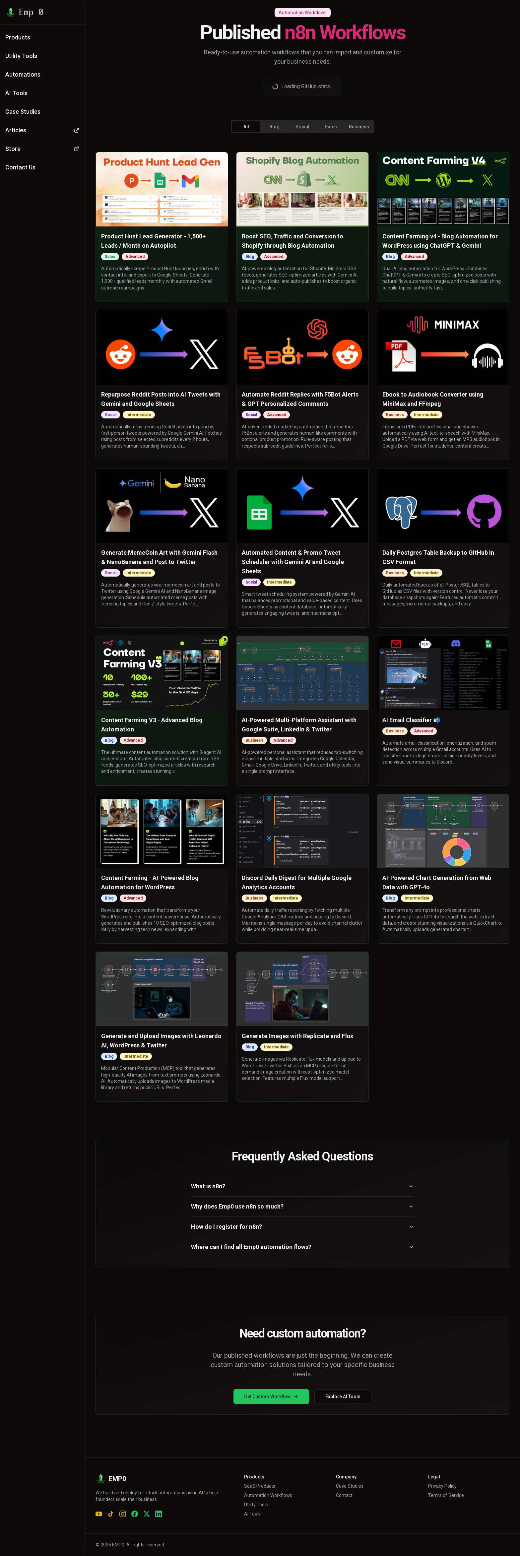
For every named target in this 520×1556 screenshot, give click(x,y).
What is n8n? (302, 1186)
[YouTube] (99, 1514)
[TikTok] (110, 1514)
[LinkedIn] (158, 1514)
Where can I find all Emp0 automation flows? (302, 1246)
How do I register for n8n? (302, 1226)
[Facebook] (134, 1514)
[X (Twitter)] (146, 1514)
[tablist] (302, 126)
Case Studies (349, 1486)
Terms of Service (446, 1495)
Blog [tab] (274, 126)
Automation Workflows (268, 1495)
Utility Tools (256, 1504)
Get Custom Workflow (271, 1396)
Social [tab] (302, 126)
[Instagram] (122, 1514)
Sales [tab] (331, 126)
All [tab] (246, 126)
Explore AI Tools (342, 1396)
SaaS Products (259, 1486)
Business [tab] (359, 126)
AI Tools (252, 1514)
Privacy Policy (442, 1486)
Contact (344, 1495)
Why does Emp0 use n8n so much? (302, 1206)
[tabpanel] (302, 627)
